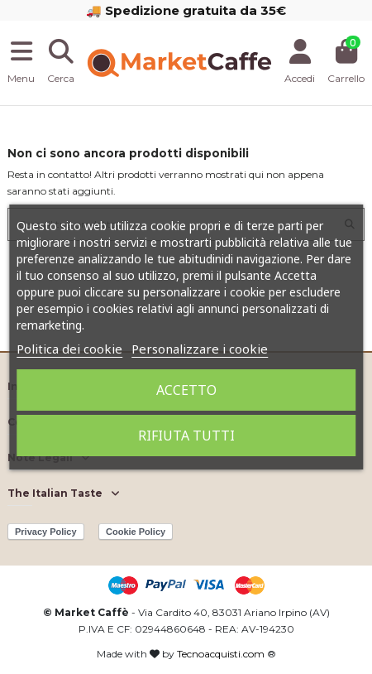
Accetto (186, 390)
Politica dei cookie (69, 348)
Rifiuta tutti (186, 435)
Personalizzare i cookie (199, 348)
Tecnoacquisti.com (221, 654)
